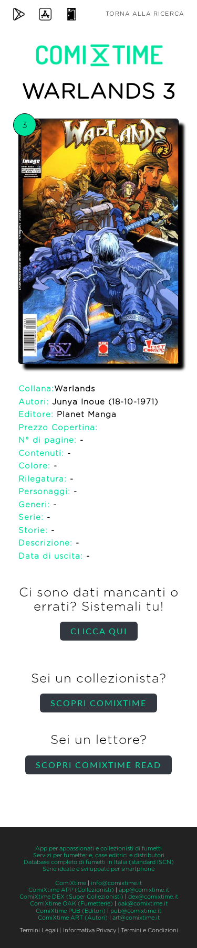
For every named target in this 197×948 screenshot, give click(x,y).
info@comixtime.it (116, 883)
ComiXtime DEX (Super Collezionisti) (71, 897)
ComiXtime (70, 883)
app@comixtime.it (144, 890)
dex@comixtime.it (153, 897)
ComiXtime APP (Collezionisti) (71, 890)
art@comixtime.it (136, 918)
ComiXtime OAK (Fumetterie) (71, 904)
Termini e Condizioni (149, 930)
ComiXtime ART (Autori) (73, 918)
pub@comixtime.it (135, 911)
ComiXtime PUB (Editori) (71, 911)
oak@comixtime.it (143, 904)
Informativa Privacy (89, 930)
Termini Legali (38, 930)
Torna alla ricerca (145, 14)
